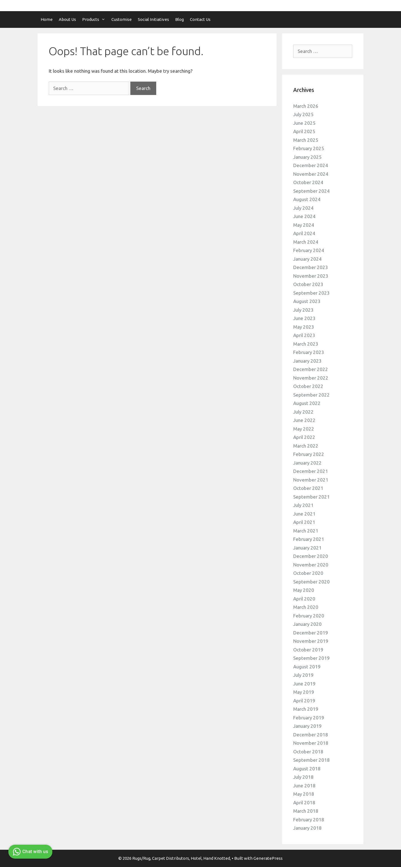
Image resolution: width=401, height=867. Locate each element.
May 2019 (303, 692)
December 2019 (310, 632)
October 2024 (308, 182)
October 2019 (308, 649)
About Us (67, 19)
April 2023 (304, 335)
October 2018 (308, 751)
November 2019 (310, 641)
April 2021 (304, 522)
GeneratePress (268, 858)
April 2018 (304, 802)
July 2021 (303, 505)
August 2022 (307, 403)
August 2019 (307, 666)
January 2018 (307, 828)
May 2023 (303, 326)
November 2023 (310, 276)
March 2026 (305, 106)
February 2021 (308, 539)
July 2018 (303, 777)
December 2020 (310, 556)
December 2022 (310, 369)
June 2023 (304, 318)
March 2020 (305, 607)
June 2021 (304, 513)
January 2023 (307, 360)
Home (47, 19)
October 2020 (308, 573)
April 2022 (304, 437)
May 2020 (303, 590)
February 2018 (308, 819)
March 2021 (305, 530)
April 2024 (304, 233)
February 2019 (308, 717)
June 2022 (304, 420)
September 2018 (311, 760)
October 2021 (308, 488)
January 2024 (307, 259)
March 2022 (305, 445)
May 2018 (303, 794)
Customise (121, 19)
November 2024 (310, 174)
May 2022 (303, 428)
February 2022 (308, 454)
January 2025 (307, 157)
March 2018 (305, 811)
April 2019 (304, 700)
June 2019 (304, 683)
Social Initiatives (153, 19)
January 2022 (307, 462)
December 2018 (310, 734)
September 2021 (311, 496)
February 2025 (308, 148)
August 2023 (307, 301)
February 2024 (308, 250)
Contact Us (200, 19)
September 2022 (311, 394)
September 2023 (311, 292)
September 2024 (311, 191)
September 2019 (311, 658)
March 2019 (305, 709)
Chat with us (29, 851)
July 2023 (303, 309)
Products (95, 19)
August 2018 (307, 768)
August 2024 (307, 199)
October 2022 (308, 386)
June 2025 (304, 123)
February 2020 (308, 615)
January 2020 (307, 624)
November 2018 (310, 743)
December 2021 (310, 471)
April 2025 (304, 131)
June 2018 (304, 785)
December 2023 (310, 267)
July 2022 (303, 411)
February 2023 (308, 352)
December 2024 (310, 165)
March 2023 (305, 343)
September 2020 (311, 581)
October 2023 (308, 284)
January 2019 (307, 726)
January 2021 (307, 547)
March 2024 (305, 242)
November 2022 (310, 377)
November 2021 (310, 479)
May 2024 (303, 225)
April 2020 (304, 598)
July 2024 (303, 208)
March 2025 (305, 140)
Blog (179, 19)
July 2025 (303, 114)
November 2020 (310, 564)
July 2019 (303, 675)
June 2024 (304, 216)
